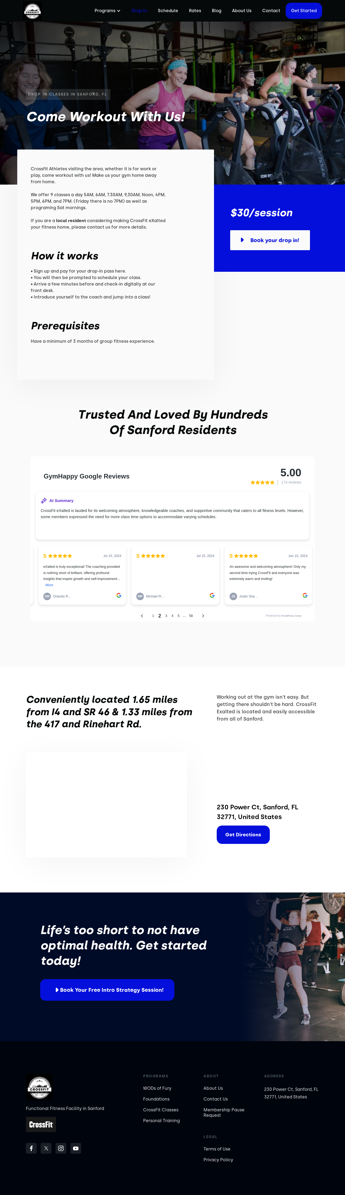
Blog (216, 10)
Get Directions (243, 835)
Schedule (168, 10)
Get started (304, 10)
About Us (241, 10)
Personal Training (161, 1120)
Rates (195, 10)
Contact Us (215, 1099)
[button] (107, 11)
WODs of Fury (157, 1088)
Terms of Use (216, 1149)
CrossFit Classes (160, 1109)
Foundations (156, 1099)
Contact (271, 10)
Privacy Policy (218, 1159)
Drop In (139, 10)
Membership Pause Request (223, 1112)
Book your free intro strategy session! (112, 990)
